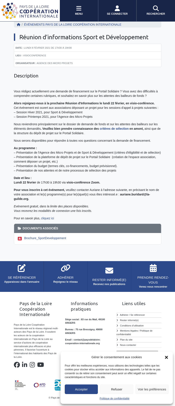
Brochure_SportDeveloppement (45, 238)
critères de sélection (114, 128)
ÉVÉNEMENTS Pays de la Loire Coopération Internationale (72, 24)
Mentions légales (129, 330)
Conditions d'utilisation (132, 325)
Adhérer (124, 315)
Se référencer (137, 315)
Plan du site (126, 339)
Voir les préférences (152, 389)
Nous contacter (128, 345)
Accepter (81, 389)
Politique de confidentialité (114, 398)
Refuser (116, 389)
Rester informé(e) (129, 320)
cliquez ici (47, 218)
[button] (166, 357)
